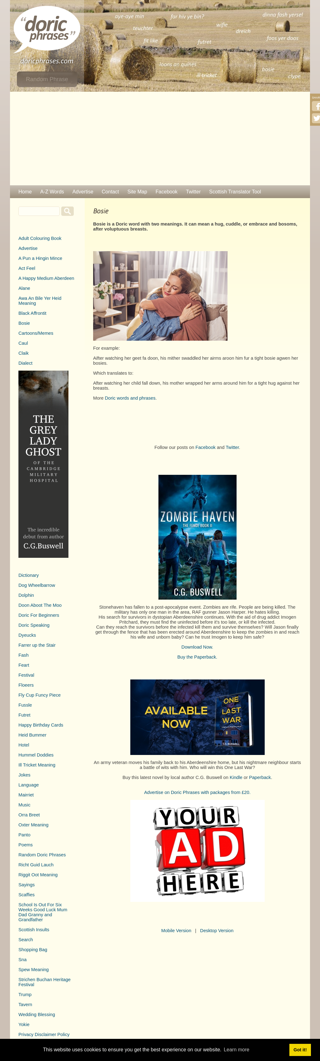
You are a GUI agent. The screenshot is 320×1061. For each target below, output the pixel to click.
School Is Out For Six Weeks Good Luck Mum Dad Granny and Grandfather (42, 912)
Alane (24, 288)
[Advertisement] (160, 138)
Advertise (82, 191)
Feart (23, 665)
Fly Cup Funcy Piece (39, 695)
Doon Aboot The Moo (40, 605)
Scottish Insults (33, 929)
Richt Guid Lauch (35, 864)
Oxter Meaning (33, 824)
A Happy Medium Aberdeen (46, 278)
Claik (23, 353)
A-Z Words (52, 191)
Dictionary (28, 575)
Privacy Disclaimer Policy (44, 1034)
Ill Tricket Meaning (36, 764)
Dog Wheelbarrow (36, 585)
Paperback (260, 777)
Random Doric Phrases (42, 854)
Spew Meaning (33, 969)
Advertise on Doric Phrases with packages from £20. (197, 792)
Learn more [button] (236, 1049)
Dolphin (26, 595)
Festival (26, 675)
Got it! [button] (300, 1049)
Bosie (24, 323)
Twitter (193, 191)
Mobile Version (176, 930)
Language (28, 784)
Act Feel (26, 268)
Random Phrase (47, 79)
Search (25, 939)
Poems (25, 844)
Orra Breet (29, 814)
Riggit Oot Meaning (38, 874)
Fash (23, 655)
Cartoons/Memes (35, 333)
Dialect (25, 363)
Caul (23, 343)
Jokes (24, 774)
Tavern (25, 1004)
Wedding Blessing (36, 1014)
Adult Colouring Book (40, 238)
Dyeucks (27, 635)
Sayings (26, 884)
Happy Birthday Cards (40, 725)
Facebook (167, 191)
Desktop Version (216, 930)
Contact (110, 191)
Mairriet (26, 794)
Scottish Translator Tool (235, 191)
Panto (24, 834)
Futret (24, 715)
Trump (25, 994)
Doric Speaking (33, 625)
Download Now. (197, 647)
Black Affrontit (32, 313)
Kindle (236, 777)
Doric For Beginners (38, 615)
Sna (22, 959)
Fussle (25, 705)
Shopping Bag (32, 949)
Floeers (26, 685)
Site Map (137, 191)
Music (24, 804)
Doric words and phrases (130, 398)
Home (25, 191)
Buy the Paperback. (198, 657)
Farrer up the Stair (37, 645)
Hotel (23, 744)
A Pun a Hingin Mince (40, 258)
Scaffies (26, 894)
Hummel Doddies (35, 754)
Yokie (23, 1024)
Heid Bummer (32, 734)
